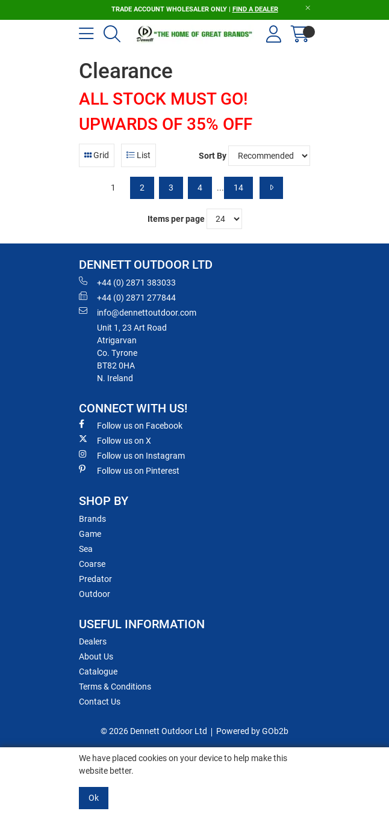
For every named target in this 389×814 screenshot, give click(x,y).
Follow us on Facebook (130, 425)
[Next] (271, 188)
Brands (92, 519)
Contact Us (99, 701)
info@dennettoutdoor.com (137, 312)
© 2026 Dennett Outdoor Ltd (154, 731)
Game (90, 534)
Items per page (176, 219)
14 (238, 187)
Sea (86, 549)
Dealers (93, 641)
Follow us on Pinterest (129, 470)
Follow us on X (115, 440)
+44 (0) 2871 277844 (127, 297)
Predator (95, 579)
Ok (94, 798)
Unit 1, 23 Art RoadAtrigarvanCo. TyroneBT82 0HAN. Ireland (132, 353)
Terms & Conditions (115, 686)
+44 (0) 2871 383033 (127, 282)
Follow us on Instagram (132, 455)
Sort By (212, 156)
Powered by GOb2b (252, 731)
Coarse (92, 564)
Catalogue (98, 671)
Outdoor (94, 594)
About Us (96, 656)
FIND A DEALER (255, 9)
